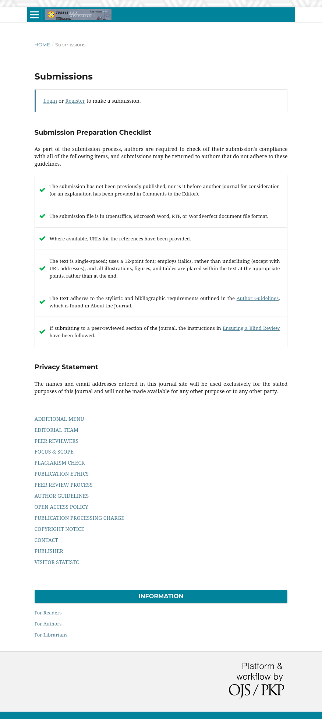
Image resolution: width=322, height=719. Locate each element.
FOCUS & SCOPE (54, 451)
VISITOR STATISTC (57, 561)
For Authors (48, 623)
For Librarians (51, 634)
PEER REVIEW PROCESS (64, 484)
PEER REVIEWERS (57, 440)
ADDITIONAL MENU (59, 418)
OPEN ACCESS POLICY (61, 506)
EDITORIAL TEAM (57, 429)
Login (50, 100)
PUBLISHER (49, 550)
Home (42, 44)
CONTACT (46, 539)
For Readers (48, 612)
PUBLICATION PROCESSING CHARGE (80, 517)
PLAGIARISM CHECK (60, 462)
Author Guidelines (258, 298)
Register (75, 100)
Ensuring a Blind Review (251, 328)
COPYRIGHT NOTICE (60, 528)
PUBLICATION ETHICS (62, 473)
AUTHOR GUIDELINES (62, 495)
